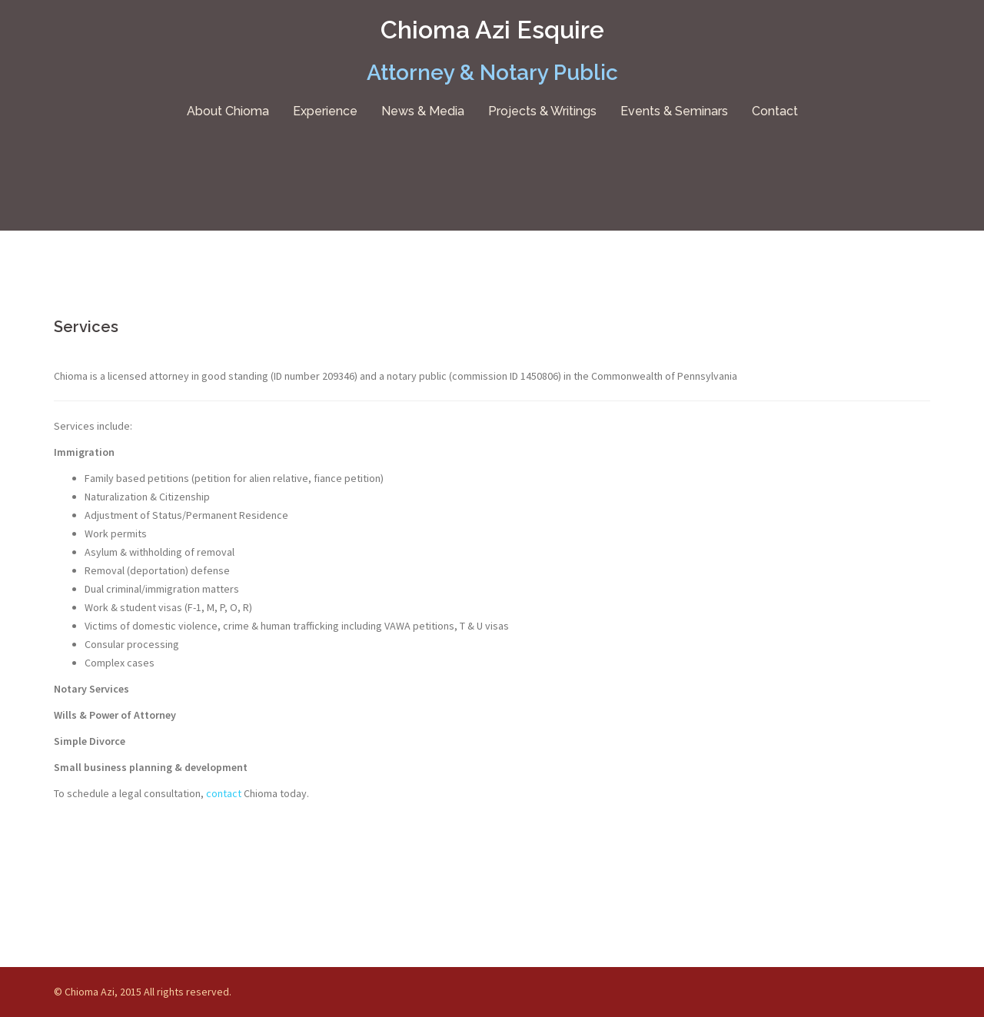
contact (225, 793)
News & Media (422, 111)
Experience (325, 111)
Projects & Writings (542, 111)
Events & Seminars (674, 111)
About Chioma (228, 111)
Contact (775, 111)
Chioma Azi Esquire (492, 29)
